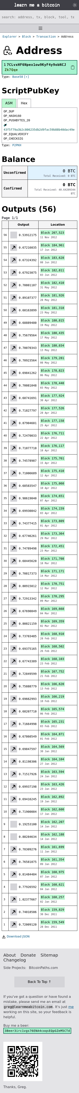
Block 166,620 (52, 684)
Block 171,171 (52, 571)
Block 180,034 (52, 345)
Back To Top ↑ (39, 982)
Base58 (17, 76)
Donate (28, 955)
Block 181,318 (52, 308)
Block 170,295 (52, 596)
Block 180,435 (52, 333)
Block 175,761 (52, 458)
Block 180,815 (52, 320)
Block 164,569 (52, 746)
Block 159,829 (52, 909)
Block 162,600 (52, 809)
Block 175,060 (52, 483)
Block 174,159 (52, 508)
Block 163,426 (52, 784)
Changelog (14, 960)
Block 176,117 (52, 445)
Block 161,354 (52, 859)
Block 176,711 (52, 433)
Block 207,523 (52, 232)
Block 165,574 (52, 709)
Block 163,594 (52, 771)
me (71, 1007)
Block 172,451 (52, 546)
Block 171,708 (52, 558)
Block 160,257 (52, 897)
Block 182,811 (52, 270)
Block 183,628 (52, 257)
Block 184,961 (52, 245)
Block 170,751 (52, 583)
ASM (9, 103)
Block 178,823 (52, 370)
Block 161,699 (52, 847)
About (9, 955)
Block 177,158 (52, 420)
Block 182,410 (52, 283)
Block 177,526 (52, 408)
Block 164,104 (52, 759)
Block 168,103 (52, 659)
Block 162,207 (52, 822)
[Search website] (39, 17)
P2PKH (16, 145)
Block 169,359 (52, 621)
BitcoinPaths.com (43, 968)
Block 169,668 (52, 608)
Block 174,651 (52, 496)
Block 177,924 (52, 395)
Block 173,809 (52, 521)
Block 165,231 (52, 721)
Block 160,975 (52, 872)
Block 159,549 (52, 922)
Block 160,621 (52, 884)
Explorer (10, 36)
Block (26, 36)
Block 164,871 (52, 734)
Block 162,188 (52, 834)
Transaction (46, 36)
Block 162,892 (52, 797)
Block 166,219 (52, 696)
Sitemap (49, 955)
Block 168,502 (52, 646)
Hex (24, 103)
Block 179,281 (52, 358)
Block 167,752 (52, 671)
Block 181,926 (52, 295)
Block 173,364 (52, 533)
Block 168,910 (52, 634)
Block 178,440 (52, 383)
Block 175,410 (52, 471)
